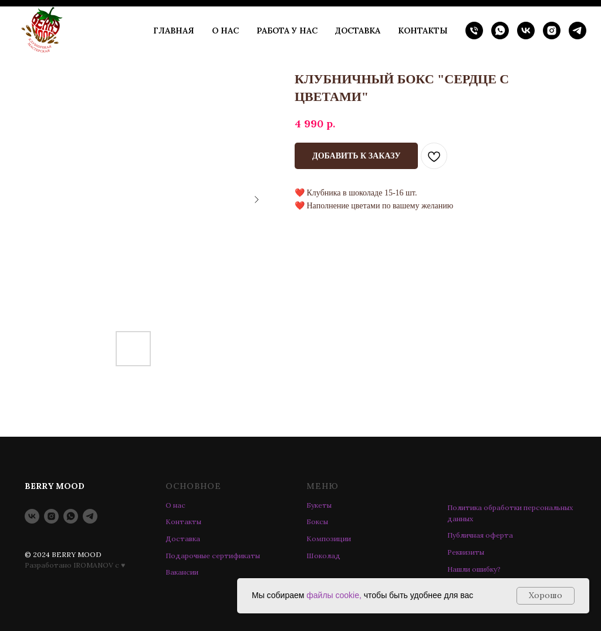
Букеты (319, 505)
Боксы (317, 521)
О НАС (225, 30)
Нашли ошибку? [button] (474, 569)
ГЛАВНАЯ (173, 30)
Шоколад (323, 555)
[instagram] (552, 30)
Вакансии (182, 572)
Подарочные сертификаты (213, 555)
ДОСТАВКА (357, 30)
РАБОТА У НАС (287, 30)
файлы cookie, (334, 595)
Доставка (183, 538)
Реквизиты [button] (465, 552)
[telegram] (577, 30)
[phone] (474, 30)
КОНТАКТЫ (423, 30)
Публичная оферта (480, 535)
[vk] (526, 30)
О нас (175, 505)
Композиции (328, 538)
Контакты (183, 521)
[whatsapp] (500, 30)
